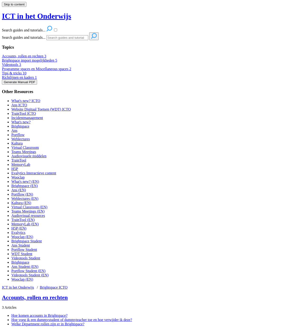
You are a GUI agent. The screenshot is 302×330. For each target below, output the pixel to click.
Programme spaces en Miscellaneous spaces (36, 69)
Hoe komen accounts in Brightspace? (39, 315)
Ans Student (20, 245)
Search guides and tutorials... (24, 37)
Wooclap (18, 177)
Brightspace (20, 126)
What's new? (21, 122)
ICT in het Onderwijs (18, 287)
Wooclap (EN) (22, 237)
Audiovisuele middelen (28, 156)
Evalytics (18, 233)
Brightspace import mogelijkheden (29, 60)
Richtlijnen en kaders (19, 77)
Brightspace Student (26, 241)
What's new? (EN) (25, 182)
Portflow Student (24, 250)
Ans (14, 131)
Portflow (18, 135)
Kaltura (17, 143)
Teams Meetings (23, 152)
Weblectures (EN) (24, 199)
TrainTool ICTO (23, 113)
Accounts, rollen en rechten (24, 56)
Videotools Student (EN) (30, 275)
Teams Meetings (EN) (28, 211)
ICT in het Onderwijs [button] (36, 16)
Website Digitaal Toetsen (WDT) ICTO (41, 109)
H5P (14, 169)
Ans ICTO (19, 105)
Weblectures (20, 139)
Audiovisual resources (28, 216)
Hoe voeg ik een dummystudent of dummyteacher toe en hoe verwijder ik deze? (71, 320)
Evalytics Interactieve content (33, 173)
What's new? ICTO (25, 101)
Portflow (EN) (22, 194)
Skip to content (14, 4)
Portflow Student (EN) (28, 271)
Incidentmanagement (27, 118)
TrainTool (18, 160)
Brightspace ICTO (53, 287)
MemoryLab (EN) (25, 224)
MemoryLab (20, 165)
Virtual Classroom (25, 148)
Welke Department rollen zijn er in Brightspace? (47, 324)
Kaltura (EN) (21, 203)
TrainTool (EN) (23, 220)
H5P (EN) (18, 228)
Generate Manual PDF (19, 82)
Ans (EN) (18, 190)
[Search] (67, 37)
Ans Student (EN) (24, 267)
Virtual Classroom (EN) (29, 207)
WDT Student (21, 254)
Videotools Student (25, 258)
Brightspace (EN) (24, 186)
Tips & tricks (14, 73)
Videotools (11, 65)
